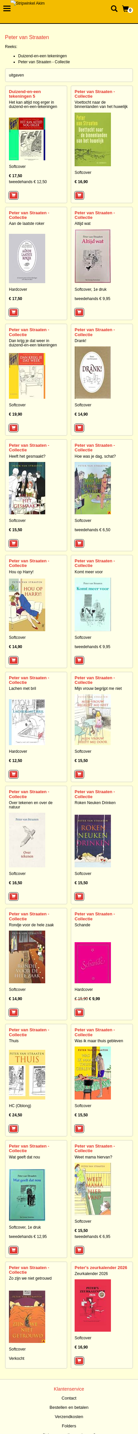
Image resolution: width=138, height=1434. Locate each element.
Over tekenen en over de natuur (30, 804)
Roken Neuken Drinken (95, 802)
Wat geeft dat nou (24, 1157)
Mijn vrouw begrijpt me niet (98, 688)
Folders (69, 1425)
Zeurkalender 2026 (91, 1273)
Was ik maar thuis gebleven (99, 1041)
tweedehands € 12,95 (28, 1236)
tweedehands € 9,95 (92, 298)
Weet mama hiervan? (93, 1157)
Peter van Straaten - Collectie (44, 62)
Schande (82, 925)
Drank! (80, 340)
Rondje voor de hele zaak (31, 925)
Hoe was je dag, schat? (95, 456)
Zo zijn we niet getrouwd (30, 1278)
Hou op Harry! (21, 572)
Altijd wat (82, 223)
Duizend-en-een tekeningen (42, 56)
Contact (69, 1398)
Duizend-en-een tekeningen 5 (25, 94)
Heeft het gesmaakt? (27, 456)
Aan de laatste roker (26, 223)
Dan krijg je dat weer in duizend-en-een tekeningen (33, 342)
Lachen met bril (22, 688)
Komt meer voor (89, 572)
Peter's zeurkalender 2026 (101, 1267)
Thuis (13, 1041)
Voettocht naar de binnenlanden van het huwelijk (101, 104)
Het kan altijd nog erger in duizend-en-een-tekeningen (33, 104)
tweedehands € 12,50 (28, 181)
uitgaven (16, 75)
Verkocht (16, 1358)
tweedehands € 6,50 (92, 530)
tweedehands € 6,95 (92, 1236)
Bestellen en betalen (69, 1407)
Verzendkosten (69, 1416)
